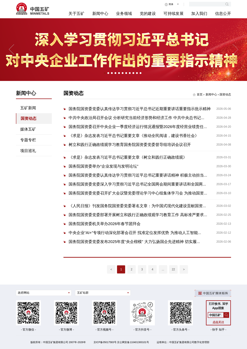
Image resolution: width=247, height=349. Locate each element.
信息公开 (223, 13)
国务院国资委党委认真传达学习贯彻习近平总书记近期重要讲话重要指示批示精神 (140, 109)
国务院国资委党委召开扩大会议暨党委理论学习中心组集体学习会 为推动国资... (138, 193)
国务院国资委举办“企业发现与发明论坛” (103, 166)
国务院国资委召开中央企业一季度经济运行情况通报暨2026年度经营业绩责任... (138, 126)
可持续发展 (173, 13)
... (163, 269)
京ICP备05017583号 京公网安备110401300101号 (121, 342)
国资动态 (28, 118)
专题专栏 (28, 140)
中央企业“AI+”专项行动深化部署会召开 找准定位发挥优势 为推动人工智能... (135, 232)
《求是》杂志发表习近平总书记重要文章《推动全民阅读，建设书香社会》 (134, 135)
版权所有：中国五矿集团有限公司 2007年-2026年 (58, 342)
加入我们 (199, 13)
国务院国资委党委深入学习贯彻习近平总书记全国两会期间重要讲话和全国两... (137, 184)
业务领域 (124, 13)
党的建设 (148, 13)
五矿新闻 (28, 108)
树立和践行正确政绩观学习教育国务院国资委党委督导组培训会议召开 (130, 144)
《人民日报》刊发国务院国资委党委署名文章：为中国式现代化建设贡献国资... (137, 206)
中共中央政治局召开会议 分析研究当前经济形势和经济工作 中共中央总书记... (136, 117)
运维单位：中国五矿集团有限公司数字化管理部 (183, 342)
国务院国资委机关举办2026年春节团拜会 (105, 224)
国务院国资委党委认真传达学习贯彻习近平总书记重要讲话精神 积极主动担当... (138, 175)
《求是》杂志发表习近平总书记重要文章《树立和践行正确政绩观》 (128, 157)
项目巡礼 (28, 150)
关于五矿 (76, 13)
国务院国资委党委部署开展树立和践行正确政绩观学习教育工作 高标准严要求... (138, 215)
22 (173, 269)
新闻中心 (100, 13)
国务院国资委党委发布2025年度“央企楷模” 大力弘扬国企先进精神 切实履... (134, 241)
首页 (198, 94)
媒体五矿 (28, 129)
